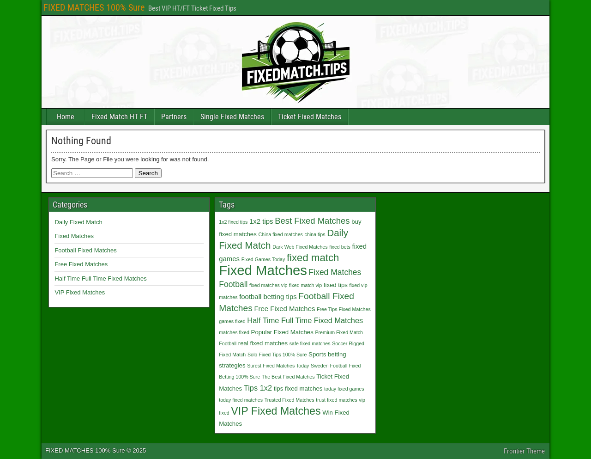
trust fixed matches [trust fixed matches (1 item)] (336, 400)
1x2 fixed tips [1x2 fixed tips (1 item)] (233, 222)
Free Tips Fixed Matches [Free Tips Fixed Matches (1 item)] (344, 309)
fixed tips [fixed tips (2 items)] (336, 285)
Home (65, 116)
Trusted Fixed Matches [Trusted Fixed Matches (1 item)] (289, 400)
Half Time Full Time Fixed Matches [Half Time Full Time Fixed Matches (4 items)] (305, 320)
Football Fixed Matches (85, 250)
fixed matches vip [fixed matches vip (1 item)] (268, 285)
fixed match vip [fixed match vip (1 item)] (305, 285)
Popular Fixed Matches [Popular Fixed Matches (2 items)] (282, 332)
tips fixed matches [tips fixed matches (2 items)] (298, 388)
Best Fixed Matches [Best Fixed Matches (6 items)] (312, 221)
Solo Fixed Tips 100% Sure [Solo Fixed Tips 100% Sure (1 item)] (277, 354)
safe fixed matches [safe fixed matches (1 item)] (310, 343)
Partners (174, 116)
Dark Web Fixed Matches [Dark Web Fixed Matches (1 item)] (299, 247)
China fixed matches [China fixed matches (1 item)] (280, 234)
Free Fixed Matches (81, 264)
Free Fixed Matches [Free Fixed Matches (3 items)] (284, 308)
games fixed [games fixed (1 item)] (232, 321)
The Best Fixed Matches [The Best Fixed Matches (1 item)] (288, 376)
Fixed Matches (74, 236)
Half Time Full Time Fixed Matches (100, 278)
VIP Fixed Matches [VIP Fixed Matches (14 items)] (275, 411)
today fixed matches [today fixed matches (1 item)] (241, 400)
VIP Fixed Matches (79, 292)
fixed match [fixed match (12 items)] (313, 257)
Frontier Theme (524, 451)
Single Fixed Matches (232, 116)
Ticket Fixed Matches (309, 116)
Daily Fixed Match (78, 222)
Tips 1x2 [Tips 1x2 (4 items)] (258, 388)
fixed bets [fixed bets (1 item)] (339, 247)
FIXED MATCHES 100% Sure (94, 7)
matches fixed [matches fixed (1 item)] (234, 332)
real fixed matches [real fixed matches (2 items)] (263, 343)
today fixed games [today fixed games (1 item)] (344, 389)
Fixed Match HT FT (119, 116)
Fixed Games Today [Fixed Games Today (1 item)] (263, 259)
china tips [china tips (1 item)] (315, 234)
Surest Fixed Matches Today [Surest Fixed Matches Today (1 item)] (278, 365)
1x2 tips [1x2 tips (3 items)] (261, 221)
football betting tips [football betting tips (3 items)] (268, 296)
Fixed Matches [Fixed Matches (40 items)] (263, 270)
